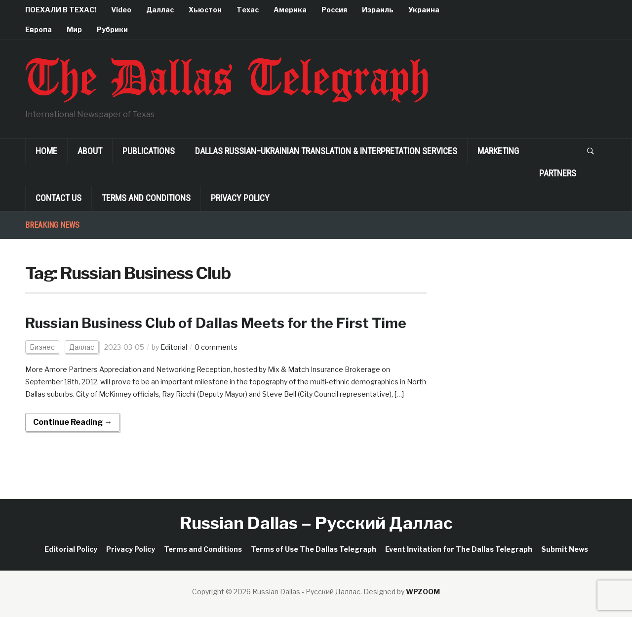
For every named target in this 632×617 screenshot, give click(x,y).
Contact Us (58, 198)
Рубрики (112, 29)
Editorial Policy (70, 549)
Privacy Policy (240, 198)
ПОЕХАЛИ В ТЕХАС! (60, 9)
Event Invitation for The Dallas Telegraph (458, 549)
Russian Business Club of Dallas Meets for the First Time (215, 323)
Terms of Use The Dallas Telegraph (313, 549)
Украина (423, 9)
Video (121, 9)
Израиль (378, 9)
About (90, 151)
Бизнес (42, 347)
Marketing (498, 151)
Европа (38, 29)
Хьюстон (205, 9)
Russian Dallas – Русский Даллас (316, 523)
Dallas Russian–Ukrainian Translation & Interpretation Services (326, 151)
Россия (334, 9)
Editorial (173, 347)
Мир (74, 29)
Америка (290, 9)
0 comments (216, 347)
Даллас (160, 9)
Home (46, 151)
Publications (148, 151)
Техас (248, 9)
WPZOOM (423, 591)
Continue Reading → (72, 422)
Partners (557, 173)
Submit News (564, 549)
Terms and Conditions (146, 198)
